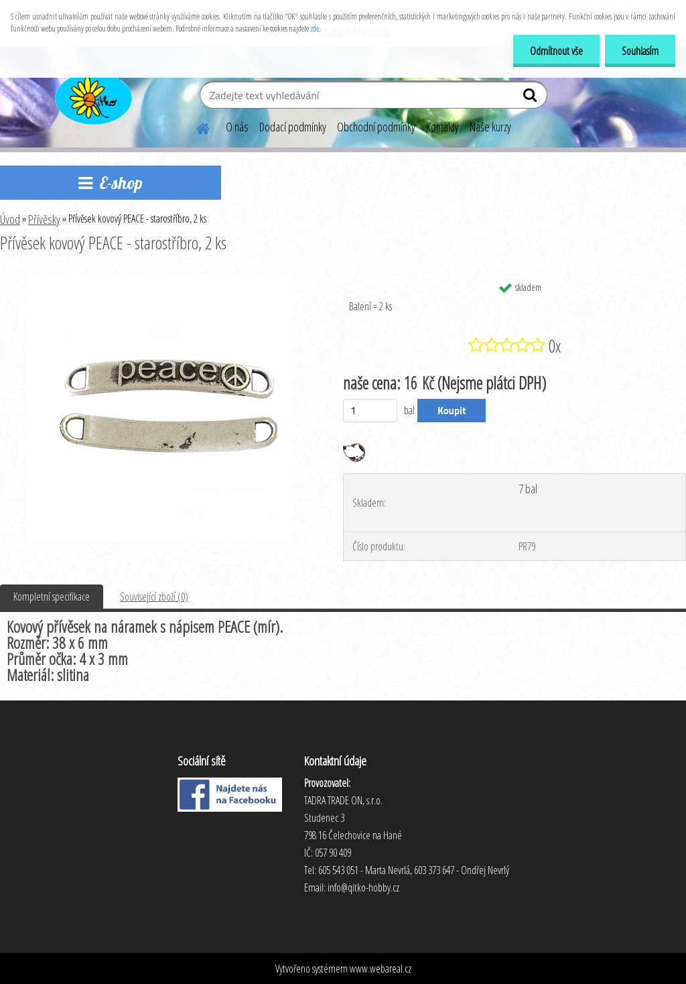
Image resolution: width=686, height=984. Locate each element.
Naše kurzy (490, 127)
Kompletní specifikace (51, 596)
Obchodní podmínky (376, 127)
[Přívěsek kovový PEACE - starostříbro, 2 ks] (159, 279)
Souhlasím (640, 51)
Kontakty (442, 127)
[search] (532, 97)
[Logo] (92, 96)
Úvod (10, 219)
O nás (237, 127)
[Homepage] (195, 126)
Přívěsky (44, 219)
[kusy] (370, 410)
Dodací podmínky (292, 127)
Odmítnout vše (556, 51)
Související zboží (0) (154, 596)
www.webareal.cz (380, 968)
